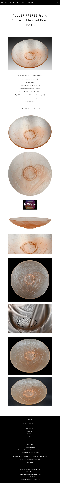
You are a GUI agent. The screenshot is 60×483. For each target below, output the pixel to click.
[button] (2, 2)
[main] (30, 20)
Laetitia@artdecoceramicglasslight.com (32, 109)
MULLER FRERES (28, 79)
